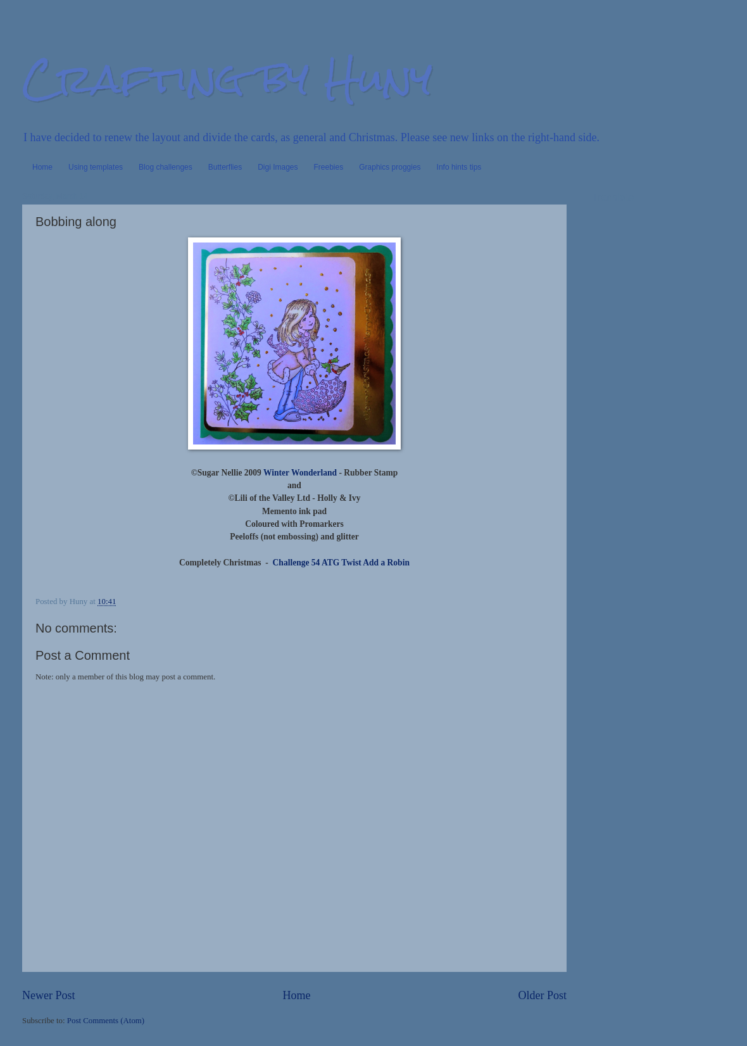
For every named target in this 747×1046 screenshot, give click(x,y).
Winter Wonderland (300, 472)
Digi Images (278, 167)
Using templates (95, 167)
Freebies (329, 167)
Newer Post (48, 995)
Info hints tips (459, 167)
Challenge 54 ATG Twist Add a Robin (341, 562)
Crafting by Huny (227, 78)
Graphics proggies (389, 167)
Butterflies (225, 167)
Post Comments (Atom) (105, 1020)
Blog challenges (165, 167)
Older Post (542, 995)
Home (42, 167)
